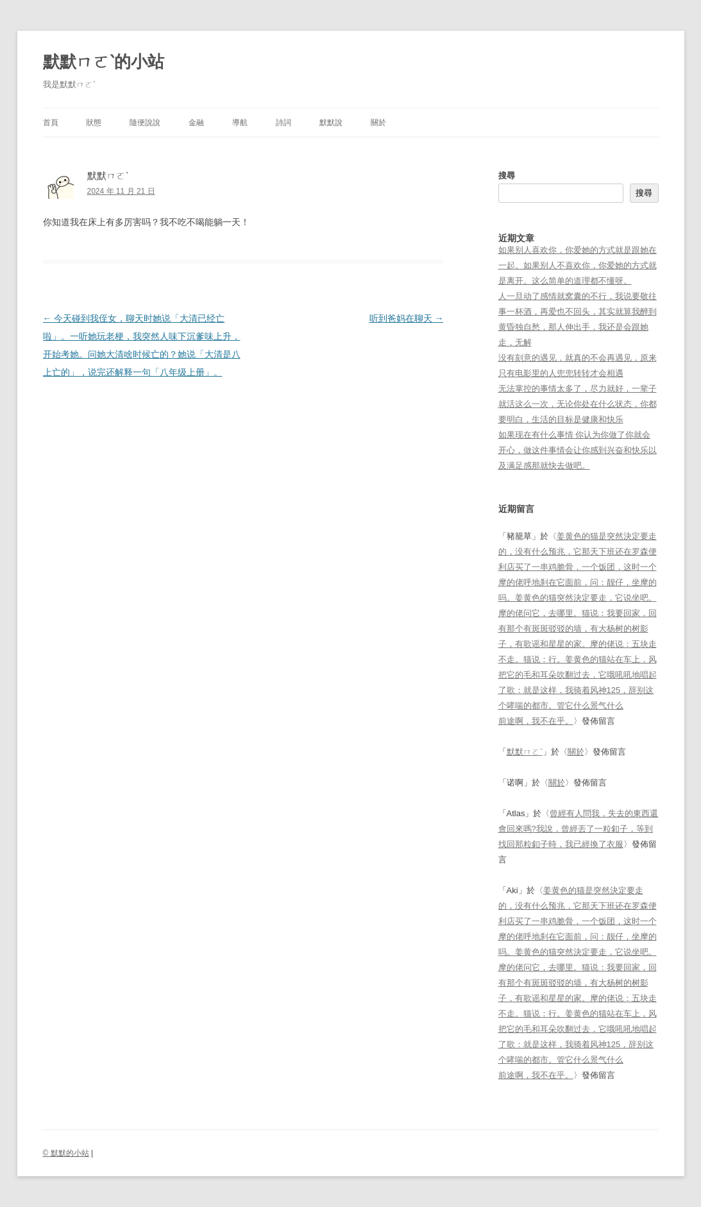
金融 (196, 122)
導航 (240, 122)
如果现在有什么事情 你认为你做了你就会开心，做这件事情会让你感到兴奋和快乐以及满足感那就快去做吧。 (577, 450)
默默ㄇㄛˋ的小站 (103, 61)
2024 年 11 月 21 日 (121, 191)
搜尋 (506, 175)
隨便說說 (145, 122)
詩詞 (283, 122)
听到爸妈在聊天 (406, 318)
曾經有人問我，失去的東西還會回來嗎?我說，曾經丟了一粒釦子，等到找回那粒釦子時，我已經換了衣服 (578, 829)
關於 (378, 122)
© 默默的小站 (66, 1153)
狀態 (93, 122)
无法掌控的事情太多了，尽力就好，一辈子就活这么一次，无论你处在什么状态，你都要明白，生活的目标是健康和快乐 (577, 404)
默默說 (330, 122)
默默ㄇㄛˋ (525, 752)
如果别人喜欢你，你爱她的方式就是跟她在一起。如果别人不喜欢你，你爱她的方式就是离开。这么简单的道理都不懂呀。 (577, 265)
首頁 (50, 122)
